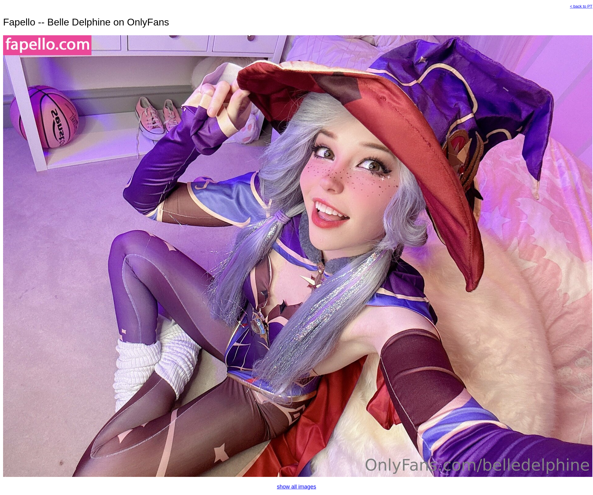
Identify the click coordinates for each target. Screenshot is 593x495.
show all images (296, 487)
